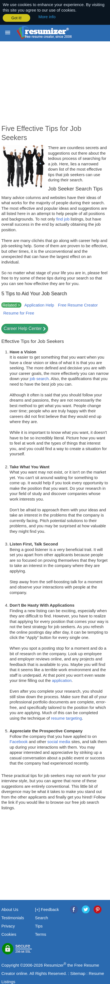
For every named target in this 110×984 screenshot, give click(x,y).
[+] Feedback (47, 909)
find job (62, 218)
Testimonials (12, 917)
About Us (9, 909)
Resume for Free (18, 312)
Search (41, 917)
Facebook (19, 741)
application (62, 680)
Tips (39, 925)
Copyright (10, 965)
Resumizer (54, 965)
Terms (40, 934)
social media (58, 741)
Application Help (39, 304)
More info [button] (47, 16)
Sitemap (77, 973)
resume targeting (66, 717)
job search (39, 378)
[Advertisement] (55, 86)
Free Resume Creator (78, 304)
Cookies (8, 934)
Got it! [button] (16, 18)
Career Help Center (23, 328)
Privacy (8, 925)
